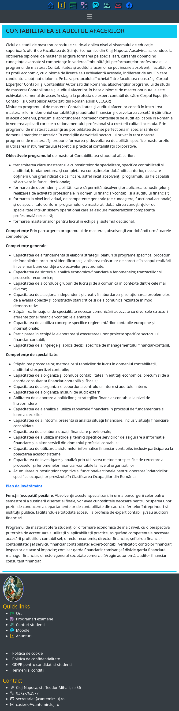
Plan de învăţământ (24, 486)
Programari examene (33, 619)
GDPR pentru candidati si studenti (41, 664)
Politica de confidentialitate (35, 658)
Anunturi (23, 635)
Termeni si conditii (27, 670)
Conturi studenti (29, 624)
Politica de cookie (26, 653)
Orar (19, 613)
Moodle (21, 630)
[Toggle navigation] (89, 16)
